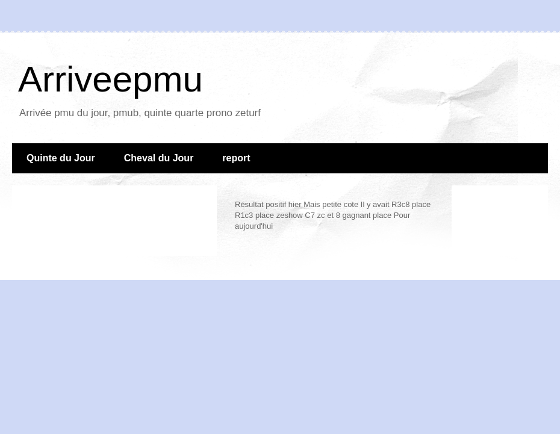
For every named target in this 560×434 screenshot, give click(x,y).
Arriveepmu (110, 79)
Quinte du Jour (60, 158)
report (236, 158)
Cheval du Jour (159, 158)
